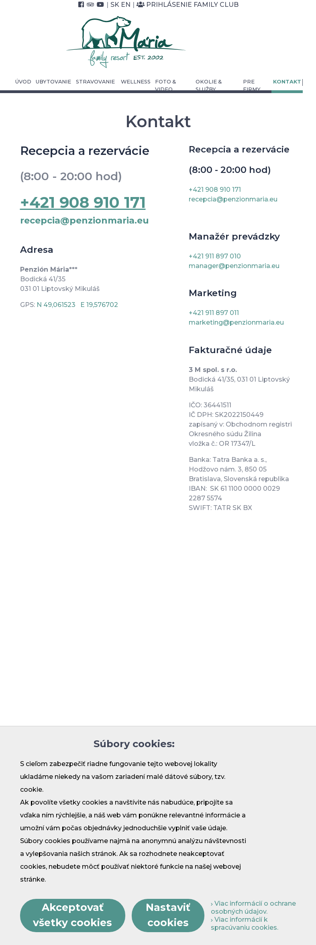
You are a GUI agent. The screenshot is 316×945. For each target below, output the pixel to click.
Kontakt (287, 82)
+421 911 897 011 (214, 313)
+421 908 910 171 (215, 189)
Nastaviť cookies (168, 915)
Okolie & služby (209, 85)
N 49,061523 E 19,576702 (77, 305)
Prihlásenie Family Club (188, 4)
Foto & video (165, 85)
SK (114, 4)
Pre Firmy (252, 85)
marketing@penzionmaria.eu (236, 322)
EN (125, 4)
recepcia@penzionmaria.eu (84, 220)
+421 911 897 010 (215, 256)
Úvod (23, 82)
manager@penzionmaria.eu (234, 266)
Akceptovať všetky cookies (72, 915)
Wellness (136, 82)
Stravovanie (95, 82)
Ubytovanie (53, 82)
